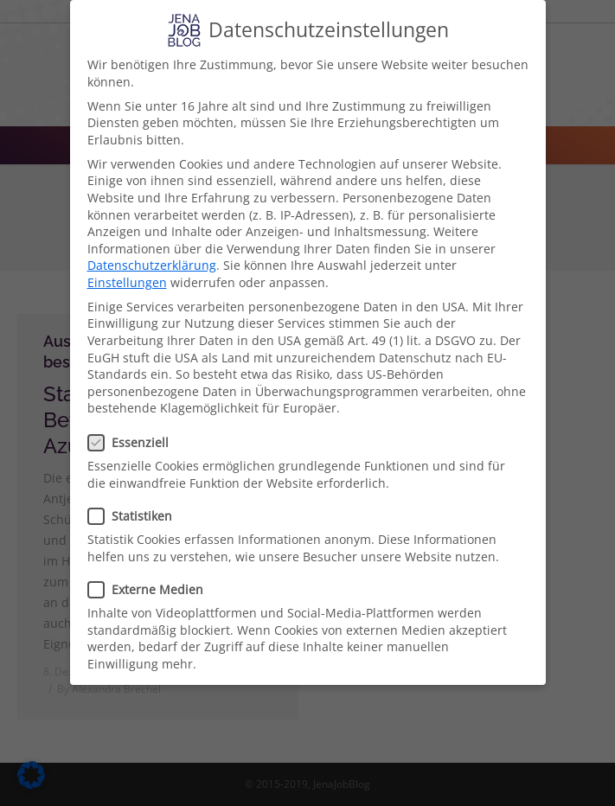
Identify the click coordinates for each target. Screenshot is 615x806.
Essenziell (133, 442)
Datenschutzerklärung (151, 265)
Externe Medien (151, 589)
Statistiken (135, 516)
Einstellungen (127, 282)
